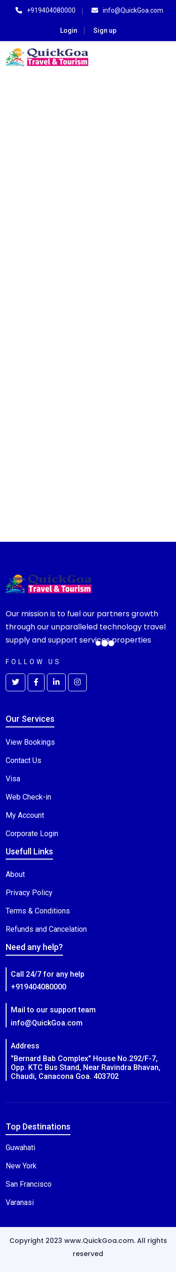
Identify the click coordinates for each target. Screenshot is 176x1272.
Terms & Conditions (38, 910)
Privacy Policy (29, 892)
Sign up (104, 30)
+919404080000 (38, 986)
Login (68, 30)
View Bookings (30, 742)
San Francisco (29, 1184)
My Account (25, 815)
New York (21, 1165)
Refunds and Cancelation (46, 929)
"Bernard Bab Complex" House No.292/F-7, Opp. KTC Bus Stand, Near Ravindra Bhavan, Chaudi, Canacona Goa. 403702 (86, 1067)
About (15, 874)
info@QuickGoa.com (47, 1022)
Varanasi (20, 1202)
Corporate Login (32, 833)
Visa (13, 778)
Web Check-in (28, 797)
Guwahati (20, 1147)
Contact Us (23, 760)
